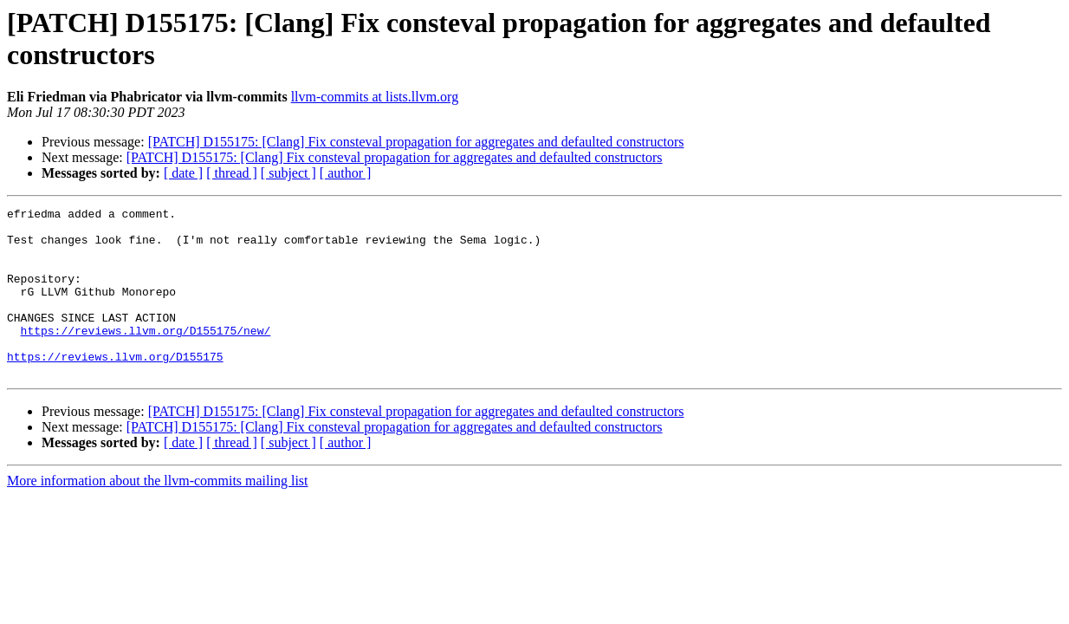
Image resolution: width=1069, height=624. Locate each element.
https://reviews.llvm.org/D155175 (115, 387)
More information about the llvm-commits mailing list (157, 514)
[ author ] (346, 173)
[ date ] (183, 173)
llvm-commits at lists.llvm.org (374, 96)
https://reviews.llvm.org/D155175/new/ (146, 356)
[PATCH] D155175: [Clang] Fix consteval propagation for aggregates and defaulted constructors (416, 141)
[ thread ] (231, 173)
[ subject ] (288, 173)
